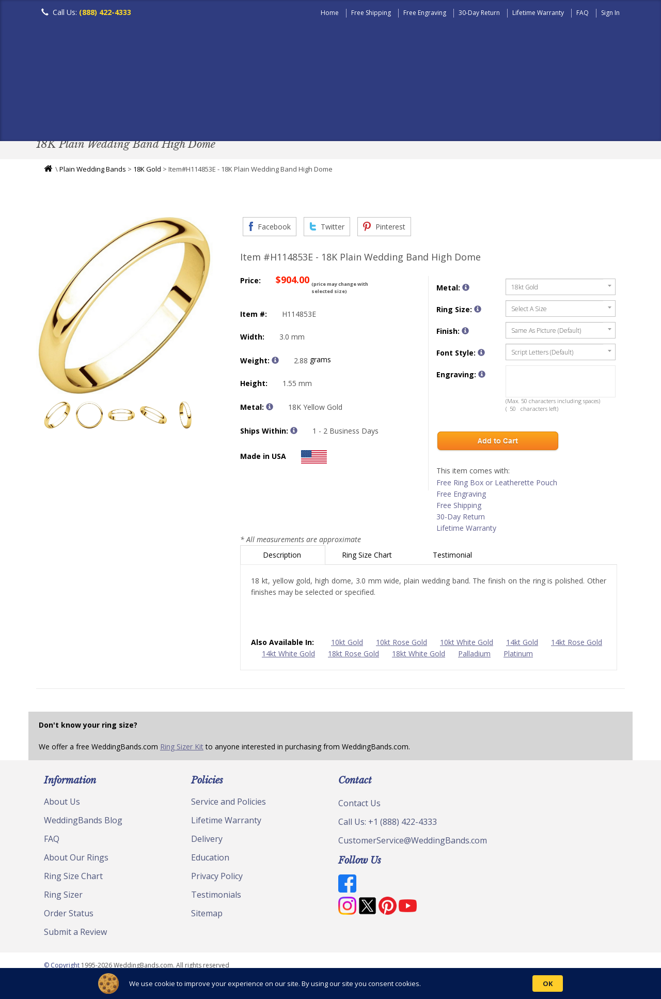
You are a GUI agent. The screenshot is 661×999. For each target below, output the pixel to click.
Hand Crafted (388, 116)
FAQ (582, 12)
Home (330, 12)
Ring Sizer (63, 897)
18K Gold (147, 171)
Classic (155, 116)
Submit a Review (75, 934)
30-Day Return (479, 12)
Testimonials (216, 897)
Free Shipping (371, 12)
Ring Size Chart (368, 557)
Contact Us (359, 805)
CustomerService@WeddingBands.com (412, 843)
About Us (62, 804)
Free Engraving (424, 12)
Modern (326, 116)
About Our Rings (76, 860)
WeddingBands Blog (83, 822)
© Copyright (62, 967)
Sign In (610, 12)
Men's (56, 116)
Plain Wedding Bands (92, 171)
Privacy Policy (217, 878)
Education (210, 860)
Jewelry (450, 116)
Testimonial (453, 557)
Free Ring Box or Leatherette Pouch (496, 485)
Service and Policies (228, 804)
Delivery (207, 841)
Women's (104, 116)
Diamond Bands (260, 116)
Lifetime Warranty (538, 12)
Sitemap (207, 915)
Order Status (68, 915)
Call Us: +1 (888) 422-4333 (387, 824)
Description (283, 557)
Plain (199, 116)
